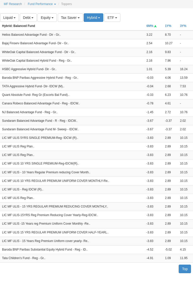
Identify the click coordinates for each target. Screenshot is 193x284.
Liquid (9, 18)
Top (185, 269)
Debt (28, 18)
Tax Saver (70, 18)
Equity (47, 18)
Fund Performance (42, 4)
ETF (112, 18)
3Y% (183, 26)
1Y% (168, 26)
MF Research (13, 4)
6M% (152, 26)
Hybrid (93, 18)
